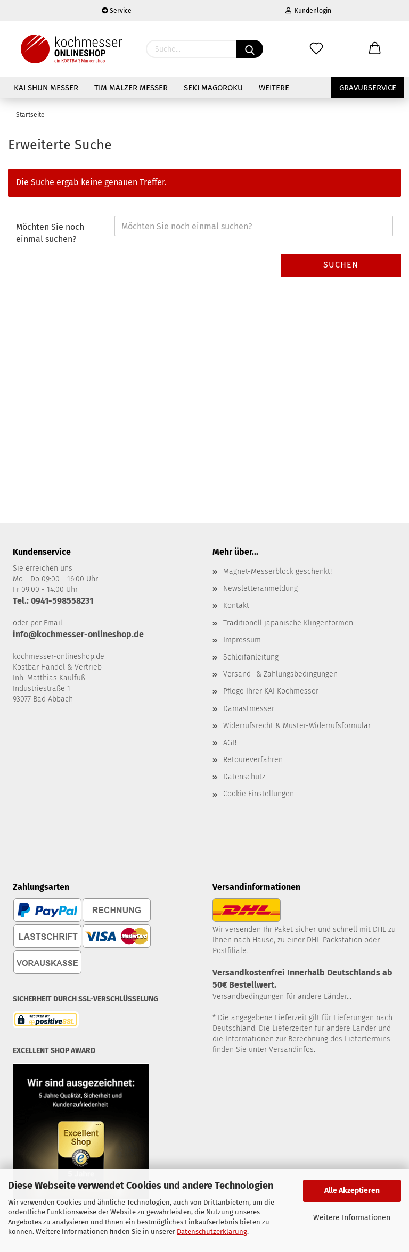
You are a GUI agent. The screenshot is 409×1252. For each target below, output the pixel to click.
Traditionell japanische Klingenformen (288, 623)
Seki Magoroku (213, 88)
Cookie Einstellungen (258, 793)
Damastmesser (248, 708)
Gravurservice (367, 88)
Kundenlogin (308, 10)
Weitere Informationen (351, 1217)
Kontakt (236, 605)
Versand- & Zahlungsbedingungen (280, 674)
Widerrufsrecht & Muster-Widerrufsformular (297, 725)
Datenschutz (244, 776)
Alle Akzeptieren (352, 1190)
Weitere (274, 88)
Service (117, 10)
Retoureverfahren (253, 759)
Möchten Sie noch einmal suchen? (50, 233)
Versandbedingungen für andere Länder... (281, 996)
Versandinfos (291, 1049)
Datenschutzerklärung (212, 1232)
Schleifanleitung (251, 657)
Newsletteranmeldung (260, 588)
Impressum (242, 640)
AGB (229, 742)
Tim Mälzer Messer (131, 88)
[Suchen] (249, 49)
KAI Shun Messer (46, 88)
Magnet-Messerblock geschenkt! (277, 571)
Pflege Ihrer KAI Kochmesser (270, 691)
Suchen (340, 265)
